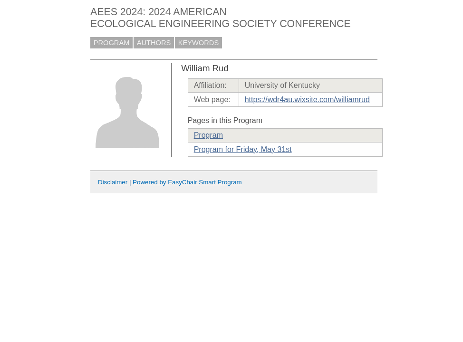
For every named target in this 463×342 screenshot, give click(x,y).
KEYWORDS (198, 43)
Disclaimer (112, 182)
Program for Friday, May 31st (243, 149)
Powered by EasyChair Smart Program (187, 182)
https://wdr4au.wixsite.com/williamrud (307, 99)
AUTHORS (154, 43)
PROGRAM (112, 43)
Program (208, 135)
